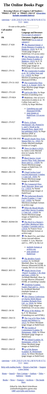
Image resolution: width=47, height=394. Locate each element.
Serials (28, 376)
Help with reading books (11, 367)
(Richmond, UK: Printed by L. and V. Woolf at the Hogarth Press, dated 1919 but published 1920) (33, 126)
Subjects (19, 376)
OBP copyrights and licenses (23, 391)
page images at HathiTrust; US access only (36, 115)
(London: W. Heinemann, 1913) (32, 351)
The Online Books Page (23, 5)
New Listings (22, 373)
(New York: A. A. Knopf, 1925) (32, 84)
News (12, 380)
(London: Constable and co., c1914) (33, 225)
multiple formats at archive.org (34, 248)
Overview (41, 13)
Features (20, 380)
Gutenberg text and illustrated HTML (34, 110)
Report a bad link (30, 367)
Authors (33, 373)
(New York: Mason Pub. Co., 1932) (33, 140)
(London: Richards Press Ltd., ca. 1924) (33, 300)
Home (4, 373)
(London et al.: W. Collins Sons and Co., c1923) (33, 73)
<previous (5, 20)
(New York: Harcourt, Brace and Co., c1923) (32, 186)
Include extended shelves (23, 15)
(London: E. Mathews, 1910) (33, 47)
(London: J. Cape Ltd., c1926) (32, 198)
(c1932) (33, 148)
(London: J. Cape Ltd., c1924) (33, 210)
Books (5, 380)
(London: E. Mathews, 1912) (32, 59)
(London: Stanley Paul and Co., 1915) (33, 286)
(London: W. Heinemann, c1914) (32, 341)
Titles (41, 373)
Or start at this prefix (17, 27)
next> (26, 22)
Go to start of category (31, 35)
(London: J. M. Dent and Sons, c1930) (33, 273)
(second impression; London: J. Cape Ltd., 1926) (33, 174)
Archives (29, 380)
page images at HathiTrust (33, 252)
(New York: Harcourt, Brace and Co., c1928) (33, 160)
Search (12, 373)
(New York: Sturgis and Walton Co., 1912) (33, 320)
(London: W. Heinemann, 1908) (32, 330)
